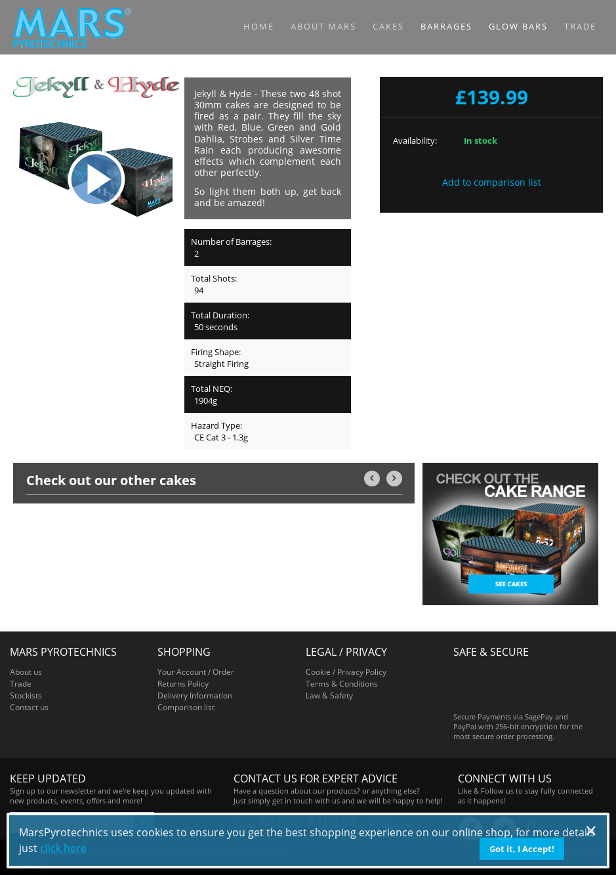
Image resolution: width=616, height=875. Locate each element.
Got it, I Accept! (521, 849)
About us (26, 671)
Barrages (446, 26)
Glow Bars (518, 26)
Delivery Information (194, 695)
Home (258, 26)
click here (63, 848)
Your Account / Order (195, 671)
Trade (580, 26)
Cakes (388, 26)
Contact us (29, 707)
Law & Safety (329, 695)
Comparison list (186, 707)
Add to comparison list (491, 182)
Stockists (26, 695)
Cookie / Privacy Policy (346, 671)
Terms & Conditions (342, 683)
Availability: (415, 140)
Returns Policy (183, 683)
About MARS (323, 26)
